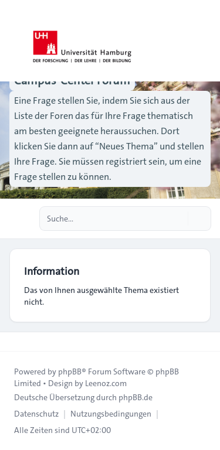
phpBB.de (136, 397)
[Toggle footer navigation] (14, 341)
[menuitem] (36, 414)
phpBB (70, 371)
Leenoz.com (106, 383)
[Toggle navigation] (206, 41)
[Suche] (178, 219)
